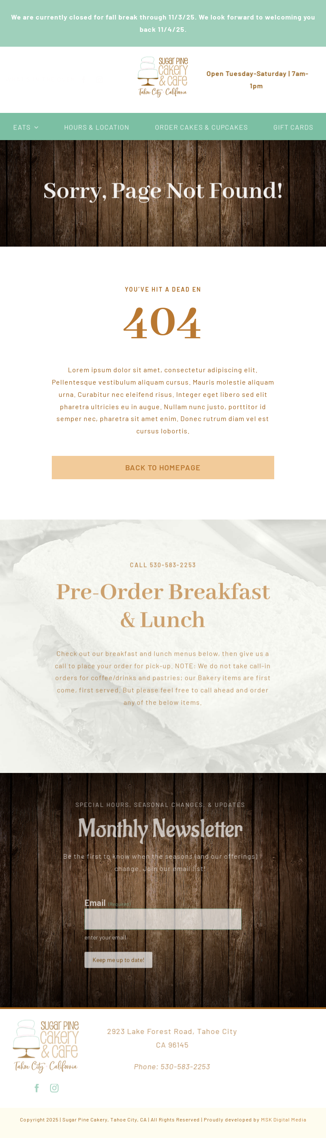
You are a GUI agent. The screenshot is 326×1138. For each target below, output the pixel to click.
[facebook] (91, 79)
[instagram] (106, 79)
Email (107, 905)
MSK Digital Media (283, 1119)
